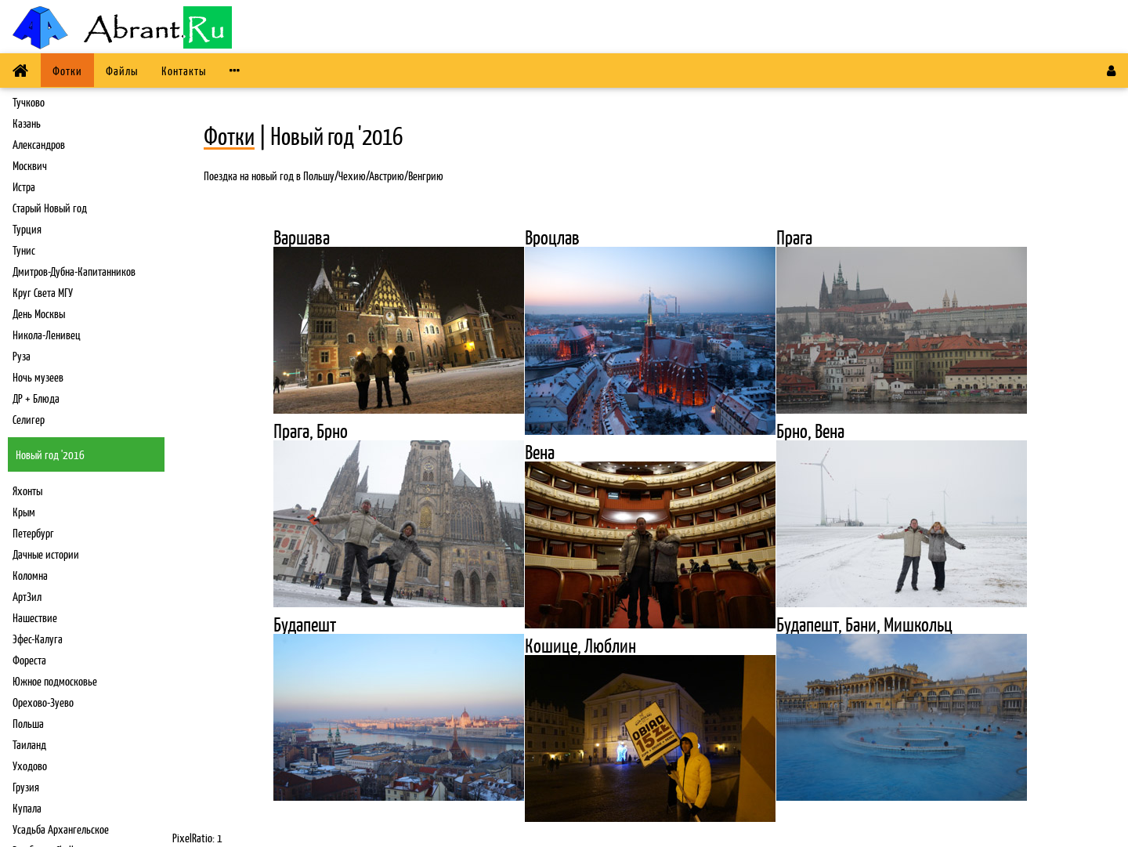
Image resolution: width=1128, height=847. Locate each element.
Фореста (29, 659)
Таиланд (29, 744)
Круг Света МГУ (43, 291)
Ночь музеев (38, 376)
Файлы (122, 70)
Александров (39, 143)
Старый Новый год (50, 207)
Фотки (67, 70)
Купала (27, 807)
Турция (27, 228)
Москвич (30, 164)
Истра (24, 186)
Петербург (33, 532)
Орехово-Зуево (43, 701)
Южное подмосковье (55, 680)
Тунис (24, 249)
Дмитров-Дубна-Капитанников (74, 270)
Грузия (26, 786)
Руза (22, 355)
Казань (27, 122)
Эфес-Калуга (38, 638)
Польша (28, 722)
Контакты (183, 70)
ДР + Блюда (36, 397)
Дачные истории (46, 553)
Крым (24, 511)
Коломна (30, 574)
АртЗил (27, 595)
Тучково (29, 101)
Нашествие (35, 617)
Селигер (29, 418)
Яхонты (27, 490)
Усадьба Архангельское (61, 828)
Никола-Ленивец (47, 334)
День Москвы (39, 313)
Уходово (30, 765)
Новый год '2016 (50, 454)
